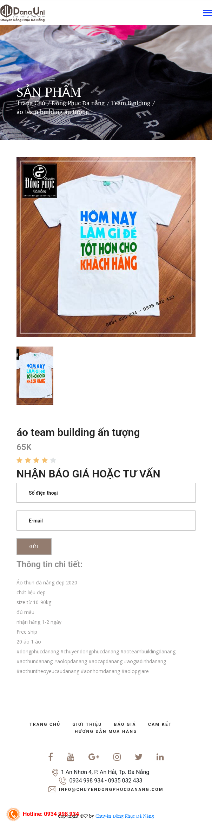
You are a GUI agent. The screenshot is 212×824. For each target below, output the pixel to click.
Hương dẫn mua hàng (106, 731)
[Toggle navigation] (207, 13)
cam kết (160, 724)
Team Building (130, 103)
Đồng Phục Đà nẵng (78, 103)
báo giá (125, 724)
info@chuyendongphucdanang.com (111, 789)
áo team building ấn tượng (52, 111)
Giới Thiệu (87, 724)
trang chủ (45, 724)
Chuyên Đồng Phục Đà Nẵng (124, 816)
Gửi (34, 546)
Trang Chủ (30, 103)
